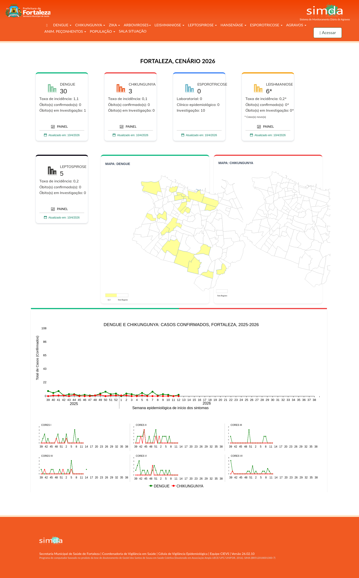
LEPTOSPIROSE (202, 25)
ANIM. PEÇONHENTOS (65, 31)
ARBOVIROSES (137, 25)
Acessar (327, 32)
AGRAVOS (296, 25)
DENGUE (62, 25)
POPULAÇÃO (102, 31)
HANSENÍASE (233, 25)
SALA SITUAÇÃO (133, 31)
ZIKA (114, 25)
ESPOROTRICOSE (266, 25)
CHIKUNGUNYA (90, 25)
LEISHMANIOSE (169, 25)
